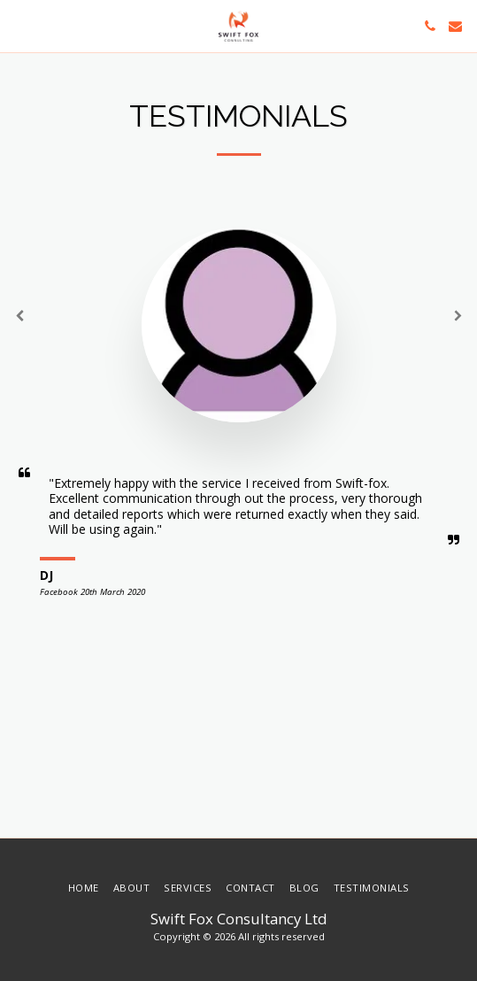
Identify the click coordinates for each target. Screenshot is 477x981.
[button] (19, 25)
